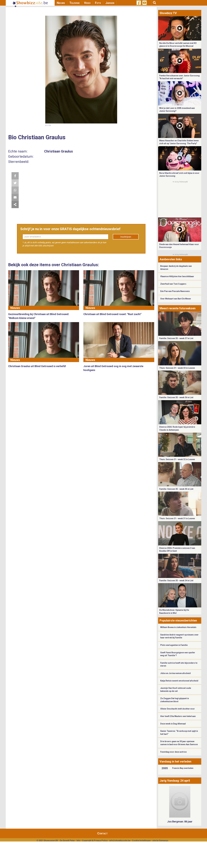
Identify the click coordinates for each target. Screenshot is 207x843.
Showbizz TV (168, 13)
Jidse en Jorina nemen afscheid (175, 673)
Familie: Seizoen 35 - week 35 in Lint (176, 489)
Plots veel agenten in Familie (174, 645)
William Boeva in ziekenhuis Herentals (178, 627)
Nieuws (61, 3)
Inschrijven (125, 236)
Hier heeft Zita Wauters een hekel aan (178, 716)
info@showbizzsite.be (119, 840)
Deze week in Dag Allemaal (173, 724)
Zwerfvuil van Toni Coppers (173, 284)
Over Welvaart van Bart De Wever (175, 299)
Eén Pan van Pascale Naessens (175, 291)
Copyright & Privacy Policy (95, 840)
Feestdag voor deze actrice (173, 752)
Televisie (74, 3)
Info (78, 840)
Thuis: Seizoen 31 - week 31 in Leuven (177, 518)
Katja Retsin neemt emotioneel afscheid (179, 681)
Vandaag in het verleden (175, 761)
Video (87, 3)
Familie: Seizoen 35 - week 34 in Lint (176, 580)
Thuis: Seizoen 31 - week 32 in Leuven (177, 459)
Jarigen (109, 3)
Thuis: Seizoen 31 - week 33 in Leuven (177, 368)
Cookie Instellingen (141, 840)
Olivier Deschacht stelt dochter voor (177, 709)
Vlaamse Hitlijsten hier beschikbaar (177, 276)
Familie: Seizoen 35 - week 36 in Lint (176, 397)
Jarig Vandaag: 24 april (175, 780)
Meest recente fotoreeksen (177, 308)
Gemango (163, 840)
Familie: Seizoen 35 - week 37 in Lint (176, 338)
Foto (98, 3)
